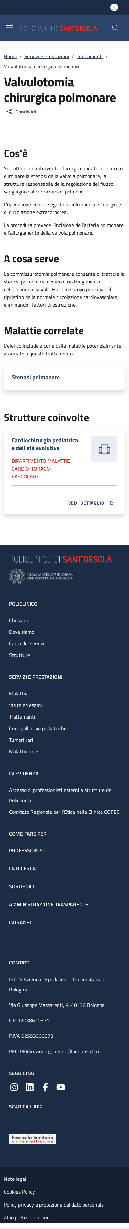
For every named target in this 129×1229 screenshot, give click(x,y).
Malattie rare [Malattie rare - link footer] (23, 751)
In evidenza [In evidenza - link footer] (23, 773)
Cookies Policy (19, 1192)
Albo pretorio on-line (26, 1217)
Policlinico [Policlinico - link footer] (23, 603)
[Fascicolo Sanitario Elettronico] (32, 1138)
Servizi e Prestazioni (46, 56)
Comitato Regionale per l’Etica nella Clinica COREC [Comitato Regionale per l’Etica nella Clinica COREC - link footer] (64, 812)
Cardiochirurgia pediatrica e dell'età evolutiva (45, 444)
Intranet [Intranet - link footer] (20, 922)
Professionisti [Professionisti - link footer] (28, 850)
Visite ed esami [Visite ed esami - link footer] (25, 705)
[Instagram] (14, 1086)
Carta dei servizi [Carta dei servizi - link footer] (26, 643)
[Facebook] (45, 1086)
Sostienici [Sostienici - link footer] (21, 886)
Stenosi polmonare (36, 377)
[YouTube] (61, 1086)
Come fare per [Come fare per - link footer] (28, 834)
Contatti (20, 962)
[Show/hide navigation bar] (10, 27)
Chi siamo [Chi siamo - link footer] (19, 620)
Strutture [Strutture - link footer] (19, 655)
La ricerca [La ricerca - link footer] (22, 868)
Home (10, 56)
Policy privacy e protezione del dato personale (54, 1204)
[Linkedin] (30, 1086)
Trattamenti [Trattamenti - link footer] (22, 717)
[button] (115, 28)
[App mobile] (14, 1120)
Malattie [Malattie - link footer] (18, 693)
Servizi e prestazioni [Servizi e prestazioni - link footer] (35, 677)
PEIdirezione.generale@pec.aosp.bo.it (60, 1051)
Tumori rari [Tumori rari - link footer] (21, 740)
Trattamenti (90, 56)
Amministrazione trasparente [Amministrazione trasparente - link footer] (48, 904)
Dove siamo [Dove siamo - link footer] (21, 632)
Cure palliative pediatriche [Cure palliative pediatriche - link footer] (38, 728)
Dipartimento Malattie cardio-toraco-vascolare (41, 468)
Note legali (15, 1179)
